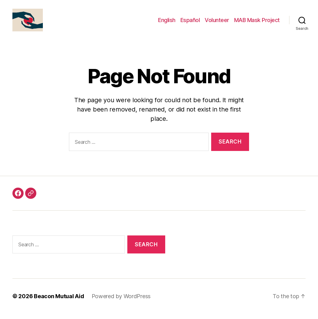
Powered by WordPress (121, 301)
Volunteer (217, 22)
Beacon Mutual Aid (59, 301)
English (166, 22)
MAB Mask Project (257, 22)
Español (190, 22)
